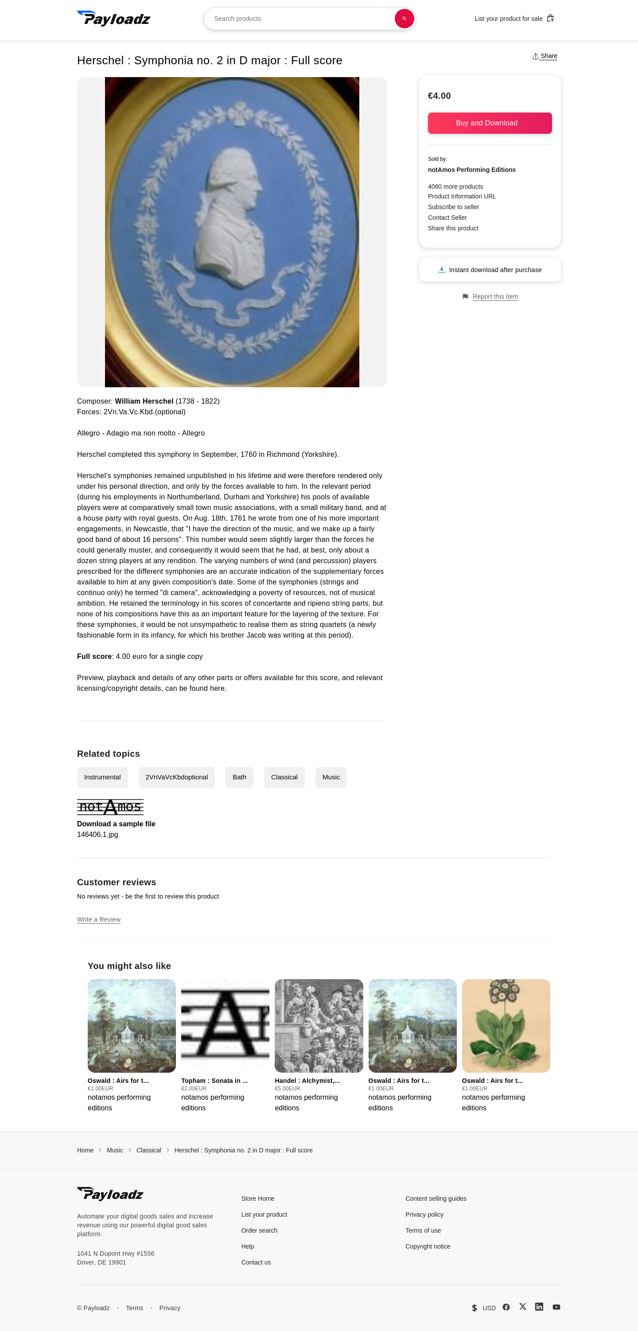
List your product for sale (515, 18)
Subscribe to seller (453, 206)
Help (247, 1246)
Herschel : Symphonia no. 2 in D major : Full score (244, 1150)
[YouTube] (556, 1307)
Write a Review (99, 919)
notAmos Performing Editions (472, 169)
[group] (132, 1046)
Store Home (258, 1198)
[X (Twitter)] (522, 1306)
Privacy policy (424, 1214)
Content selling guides (436, 1198)
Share (544, 55)
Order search (259, 1230)
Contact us (256, 1262)
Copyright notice (427, 1246)
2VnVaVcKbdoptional (177, 777)
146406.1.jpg (97, 834)
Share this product (453, 228)
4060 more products (455, 186)
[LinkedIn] (539, 1307)
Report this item (490, 296)
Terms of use (423, 1230)
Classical (284, 777)
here (217, 688)
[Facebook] (506, 1307)
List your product (264, 1214)
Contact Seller (447, 217)
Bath (239, 777)
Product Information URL (462, 196)
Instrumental (102, 777)
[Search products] (404, 18)
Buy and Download (490, 123)
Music (331, 777)
